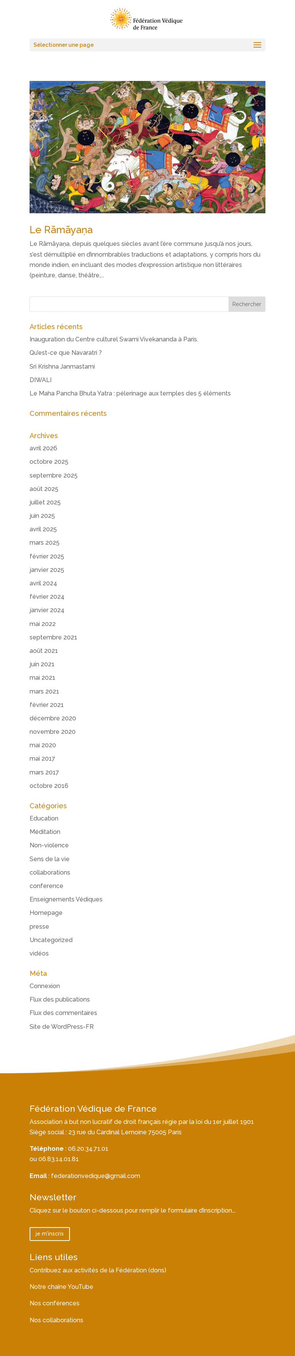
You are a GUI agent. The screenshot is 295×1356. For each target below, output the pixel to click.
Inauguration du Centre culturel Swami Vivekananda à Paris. (114, 339)
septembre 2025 (54, 475)
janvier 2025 (47, 569)
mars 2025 (45, 542)
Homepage (46, 912)
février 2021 (47, 704)
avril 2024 (43, 583)
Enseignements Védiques (66, 899)
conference (46, 886)
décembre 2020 (53, 718)
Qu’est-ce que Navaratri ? (66, 352)
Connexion (45, 986)
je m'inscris (50, 1234)
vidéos (39, 953)
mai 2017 (42, 758)
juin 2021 (42, 664)
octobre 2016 (49, 785)
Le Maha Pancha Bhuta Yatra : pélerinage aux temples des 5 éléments (130, 393)
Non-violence (49, 845)
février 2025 (47, 556)
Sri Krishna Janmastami (62, 366)
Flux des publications (60, 999)
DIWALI (40, 380)
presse (39, 926)
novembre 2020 (53, 731)
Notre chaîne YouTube (61, 1286)
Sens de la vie (50, 859)
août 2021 (44, 650)
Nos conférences (55, 1303)
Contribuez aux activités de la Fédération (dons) (98, 1270)
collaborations (50, 872)
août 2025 (44, 489)
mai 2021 (42, 677)
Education (44, 818)
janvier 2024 (47, 610)
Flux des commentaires (63, 1013)
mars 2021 (44, 691)
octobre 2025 (49, 461)
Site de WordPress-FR (62, 1026)
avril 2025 (43, 529)
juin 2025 (42, 515)
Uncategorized (51, 940)
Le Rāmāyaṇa (61, 230)
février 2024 (47, 596)
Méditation (45, 831)
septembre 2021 (53, 637)
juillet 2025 (45, 502)
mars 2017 (44, 772)
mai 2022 (43, 624)
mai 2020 (43, 745)
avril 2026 (43, 448)
